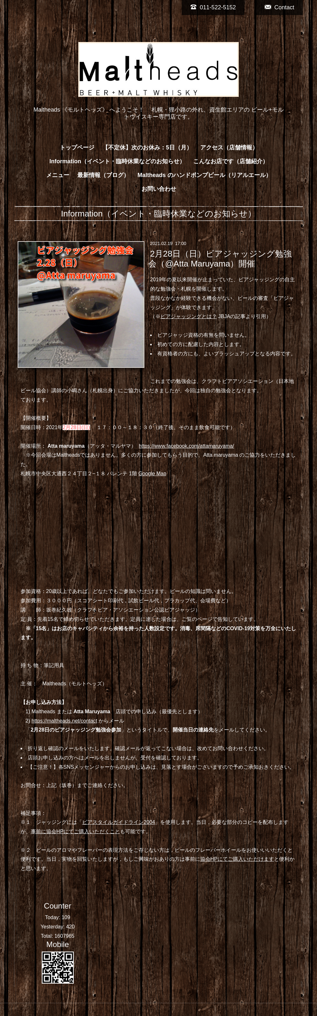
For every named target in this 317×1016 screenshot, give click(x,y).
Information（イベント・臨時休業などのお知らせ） (117, 161)
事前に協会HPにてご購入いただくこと (75, 831)
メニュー (57, 175)
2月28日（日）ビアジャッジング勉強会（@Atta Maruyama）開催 (220, 258)
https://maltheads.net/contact (64, 721)
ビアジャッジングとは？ (188, 316)
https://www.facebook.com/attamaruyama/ (186, 446)
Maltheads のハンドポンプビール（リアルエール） (204, 175)
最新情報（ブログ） (103, 175)
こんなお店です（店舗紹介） (230, 161)
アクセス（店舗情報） (229, 147)
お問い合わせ (158, 189)
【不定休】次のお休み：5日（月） (147, 147)
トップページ (77, 147)
